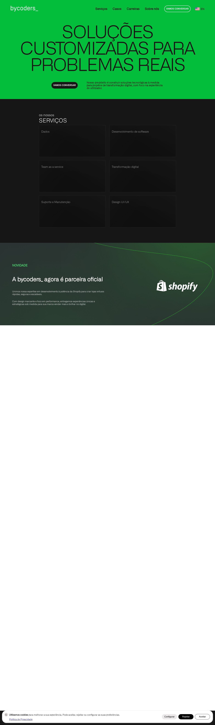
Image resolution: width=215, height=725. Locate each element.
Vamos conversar (177, 9)
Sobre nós (152, 8)
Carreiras (133, 8)
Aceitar (202, 717)
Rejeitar (186, 717)
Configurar (169, 717)
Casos (117, 8)
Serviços (101, 8)
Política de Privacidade (20, 719)
